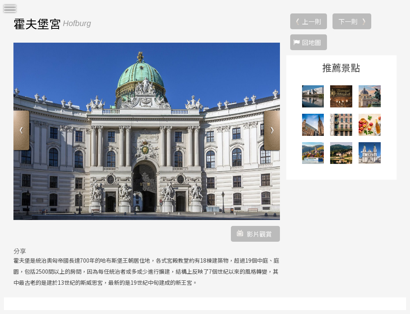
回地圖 (311, 42)
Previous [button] (22, 131)
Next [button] (271, 131)
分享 (19, 251)
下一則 (347, 21)
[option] (146, 131)
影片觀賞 (259, 234)
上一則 (311, 21)
